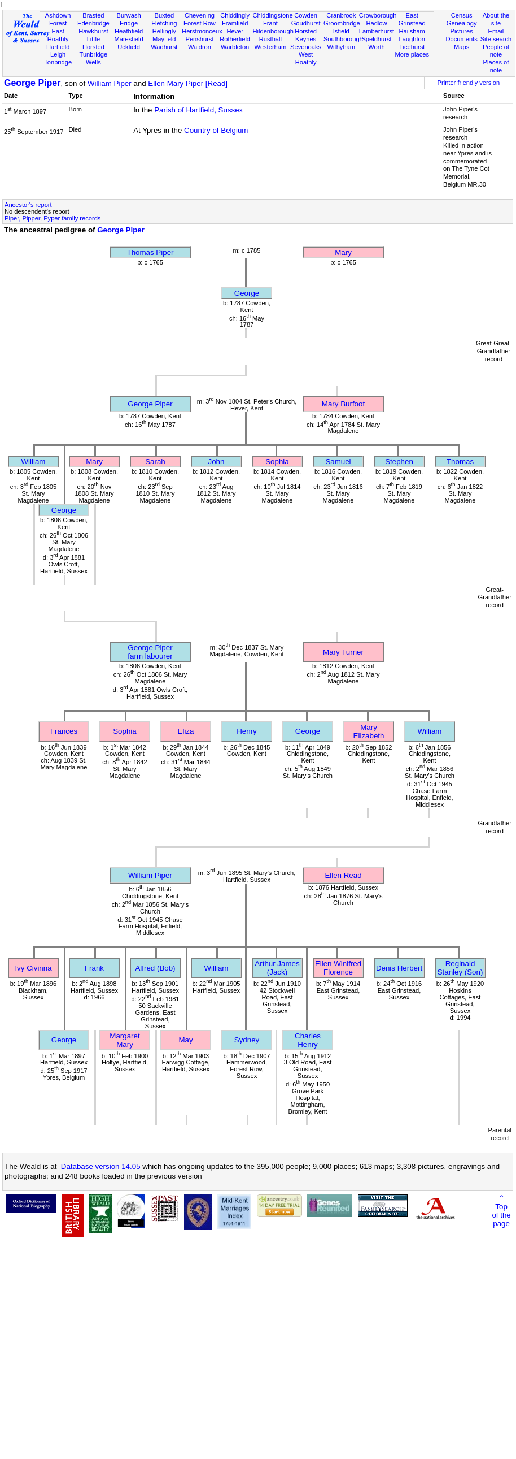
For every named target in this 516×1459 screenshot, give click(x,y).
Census (462, 15)
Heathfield (129, 31)
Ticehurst (412, 47)
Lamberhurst (376, 31)
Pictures (462, 31)
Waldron (199, 47)
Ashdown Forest (58, 19)
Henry (247, 731)
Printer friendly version (469, 82)
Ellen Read (343, 875)
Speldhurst (376, 39)
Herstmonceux (202, 31)
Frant (270, 23)
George (246, 293)
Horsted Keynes (306, 35)
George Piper (32, 83)
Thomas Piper (150, 252)
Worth (376, 47)
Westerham (271, 47)
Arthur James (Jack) (277, 967)
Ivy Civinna (33, 968)
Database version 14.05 (101, 1166)
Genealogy (462, 23)
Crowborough (378, 15)
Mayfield (164, 39)
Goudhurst (306, 23)
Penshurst (199, 39)
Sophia (277, 461)
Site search (496, 39)
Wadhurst (164, 47)
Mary (343, 252)
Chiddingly (235, 15)
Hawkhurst (93, 31)
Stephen (399, 461)
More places (412, 54)
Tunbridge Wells (94, 58)
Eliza (186, 731)
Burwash (128, 15)
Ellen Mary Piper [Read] (188, 83)
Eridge (129, 23)
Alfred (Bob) (155, 968)
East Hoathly (58, 35)
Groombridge (341, 23)
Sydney (246, 1040)
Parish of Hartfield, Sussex (198, 110)
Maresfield (128, 39)
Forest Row (199, 23)
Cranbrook (341, 15)
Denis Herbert (399, 968)
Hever (234, 31)
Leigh (57, 54)
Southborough (343, 39)
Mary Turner (343, 652)
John (216, 461)
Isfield (341, 31)
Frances (63, 731)
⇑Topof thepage (501, 1211)
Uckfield (128, 47)
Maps (461, 47)
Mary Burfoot (343, 404)
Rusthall (270, 39)
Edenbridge (93, 23)
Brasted (93, 15)
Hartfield (57, 47)
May (185, 1040)
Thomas (460, 461)
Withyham (341, 47)
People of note (496, 51)
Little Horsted (93, 43)
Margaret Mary (124, 1040)
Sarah (155, 461)
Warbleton (235, 47)
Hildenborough (273, 31)
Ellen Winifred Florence (338, 967)
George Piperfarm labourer (150, 651)
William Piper (110, 83)
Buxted (164, 15)
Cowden (305, 15)
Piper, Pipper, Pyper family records (52, 218)
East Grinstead (412, 19)
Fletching (164, 23)
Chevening (200, 15)
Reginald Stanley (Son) (460, 967)
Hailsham (412, 31)
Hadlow (376, 23)
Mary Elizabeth (368, 731)
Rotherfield (235, 39)
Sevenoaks (305, 47)
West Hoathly (306, 58)
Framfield (235, 23)
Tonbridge (58, 62)
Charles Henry (308, 1040)
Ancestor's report (28, 204)
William (33, 461)
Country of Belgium (216, 130)
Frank (94, 968)
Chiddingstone (273, 15)
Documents (462, 39)
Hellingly (164, 31)
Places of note (496, 66)
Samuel (338, 461)
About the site (496, 19)
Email (496, 31)
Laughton (412, 39)
